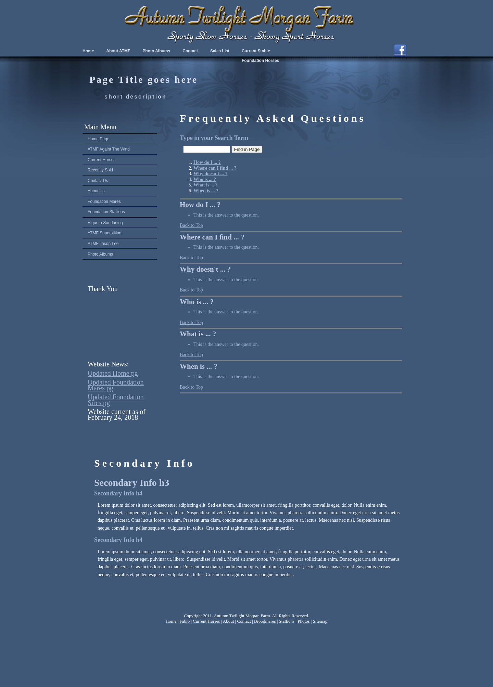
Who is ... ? (197, 302)
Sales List (219, 51)
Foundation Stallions (106, 211)
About (228, 621)
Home (88, 51)
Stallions (287, 621)
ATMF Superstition (104, 233)
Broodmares (265, 621)
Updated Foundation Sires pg (116, 399)
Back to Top (191, 225)
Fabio (185, 621)
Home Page (98, 139)
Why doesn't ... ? (205, 269)
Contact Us (98, 180)
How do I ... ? (200, 204)
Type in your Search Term (214, 137)
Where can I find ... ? (212, 237)
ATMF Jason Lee (103, 243)
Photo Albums (100, 254)
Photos (303, 621)
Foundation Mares (104, 201)
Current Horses (101, 159)
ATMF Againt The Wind (109, 149)
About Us (96, 191)
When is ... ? (198, 366)
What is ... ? (198, 334)
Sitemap (320, 621)
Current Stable (256, 51)
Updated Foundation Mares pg (116, 385)
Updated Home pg (113, 373)
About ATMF (118, 51)
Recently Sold (100, 170)
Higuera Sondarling (105, 222)
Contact (190, 51)
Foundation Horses (260, 60)
